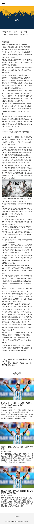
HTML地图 (26, 521)
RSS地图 (21, 521)
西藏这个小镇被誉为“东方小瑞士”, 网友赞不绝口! (17, 448)
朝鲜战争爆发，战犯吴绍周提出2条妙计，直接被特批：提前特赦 (17, 492)
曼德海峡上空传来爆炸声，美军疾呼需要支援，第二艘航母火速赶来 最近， (16, 404)
